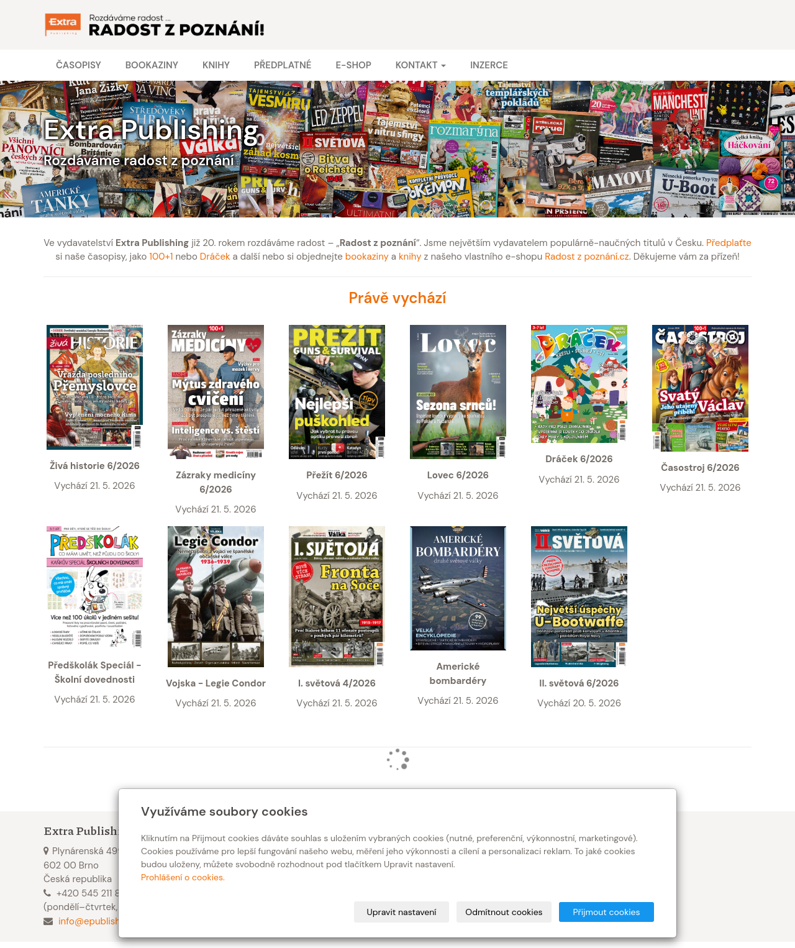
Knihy (216, 65)
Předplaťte (729, 243)
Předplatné (282, 65)
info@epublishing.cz (101, 921)
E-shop (353, 65)
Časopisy (78, 65)
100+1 (161, 256)
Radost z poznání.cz (587, 256)
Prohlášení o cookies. (183, 877)
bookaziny (367, 256)
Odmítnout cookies (503, 912)
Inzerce (489, 65)
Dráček (215, 256)
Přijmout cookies (606, 912)
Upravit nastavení (402, 912)
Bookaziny (151, 65)
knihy (410, 256)
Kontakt (421, 65)
